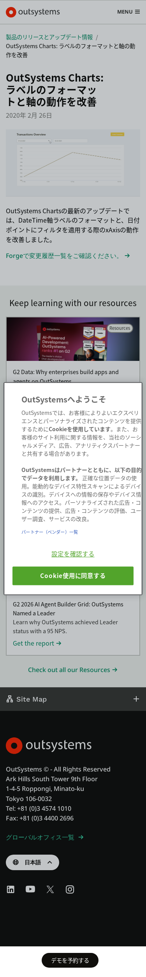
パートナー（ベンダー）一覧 (49, 532)
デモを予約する (70, 960)
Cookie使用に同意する (73, 575)
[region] (73, 488)
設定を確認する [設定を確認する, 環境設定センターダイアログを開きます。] (72, 553)
